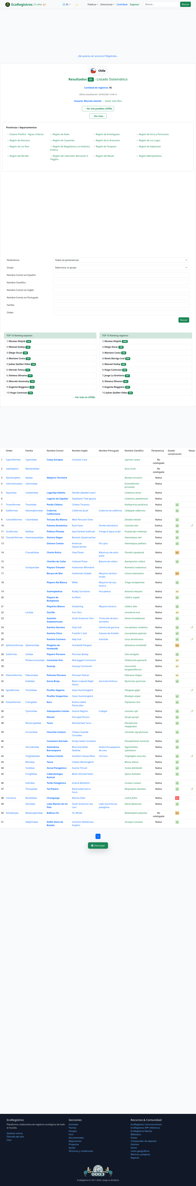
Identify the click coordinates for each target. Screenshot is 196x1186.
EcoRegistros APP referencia (145, 1127)
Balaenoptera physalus (136, 812)
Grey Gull (77, 627)
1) (18, 341)
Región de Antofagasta (108, 134)
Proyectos (74, 1144)
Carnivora (11, 797)
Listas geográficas (140, 1151)
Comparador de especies (144, 1141)
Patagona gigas (132, 690)
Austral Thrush (79, 767)
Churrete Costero (56, 732)
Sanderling (77, 606)
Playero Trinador (56, 567)
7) (116, 375)
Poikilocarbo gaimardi (136, 660)
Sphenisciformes (14, 645)
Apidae (29, 477)
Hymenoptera (13, 477)
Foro (71, 1134)
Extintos (135, 1144)
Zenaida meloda (133, 519)
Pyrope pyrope (132, 717)
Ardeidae (30, 681)
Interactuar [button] (106, 4)
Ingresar (134, 4)
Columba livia (131, 525)
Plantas (72, 1127)
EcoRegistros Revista (141, 1131)
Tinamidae (30, 504)
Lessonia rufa (131, 711)
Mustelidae (31, 797)
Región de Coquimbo (64, 140)
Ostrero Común (55, 543)
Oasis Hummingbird (82, 696)
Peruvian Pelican (80, 675)
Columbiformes (14, 519)
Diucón (50, 717)
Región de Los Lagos (149, 140)
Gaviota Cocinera (56, 639)
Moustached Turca (81, 723)
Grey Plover (78, 552)
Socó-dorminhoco (108, 681)
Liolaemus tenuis (133, 492)
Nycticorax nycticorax (135, 681)
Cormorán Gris (55, 660)
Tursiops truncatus (134, 821)
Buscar (185, 4)
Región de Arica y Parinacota (154, 134)
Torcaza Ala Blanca (57, 519)
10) (19, 392)
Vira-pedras (105, 591)
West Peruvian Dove (82, 519)
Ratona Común (55, 756)
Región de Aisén (61, 134)
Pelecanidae (31, 675)
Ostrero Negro (55, 537)
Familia (10, 305)
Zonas (134, 1147)
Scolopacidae (32, 567)
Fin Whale (77, 812)
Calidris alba (131, 606)
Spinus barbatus (133, 773)
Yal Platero (53, 788)
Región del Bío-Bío (19, 155)
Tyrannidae (31, 711)
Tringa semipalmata (134, 582)
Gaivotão (103, 639)
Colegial (103, 711)
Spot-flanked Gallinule (83, 531)
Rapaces (135, 1157)
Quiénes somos (15, 1133)
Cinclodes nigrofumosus (136, 732)
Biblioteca (136, 1134)
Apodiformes (12, 690)
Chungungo (53, 797)
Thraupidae (31, 788)
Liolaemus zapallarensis (136, 498)
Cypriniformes (13, 459)
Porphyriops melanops (136, 531)
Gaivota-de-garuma (109, 627)
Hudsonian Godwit (81, 573)
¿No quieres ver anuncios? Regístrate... (98, 56)
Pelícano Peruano (56, 675)
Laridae (29, 612)
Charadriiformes (14, 537)
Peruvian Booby (80, 654)
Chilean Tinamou (81, 504)
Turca (50, 723)
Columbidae (31, 519)
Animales (73, 1124)
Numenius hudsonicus (136, 567)
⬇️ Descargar (98, 845)
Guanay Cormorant (82, 666)
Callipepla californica (135, 510)
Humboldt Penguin (82, 645)
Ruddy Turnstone (81, 591)
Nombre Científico (16, 282)
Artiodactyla (12, 812)
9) (20, 387)
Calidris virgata (132, 597)
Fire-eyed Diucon (81, 717)
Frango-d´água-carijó (110, 531)
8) (20, 381)
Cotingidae (31, 702)
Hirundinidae (32, 747)
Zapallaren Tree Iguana (84, 498)
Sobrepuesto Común (58, 711)
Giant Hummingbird (82, 690)
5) (21, 364)
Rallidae (29, 531)
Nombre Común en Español (21, 275)
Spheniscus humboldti (135, 645)
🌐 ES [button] (66, 4)
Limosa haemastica (134, 573)
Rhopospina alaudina (135, 788)
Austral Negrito (80, 711)
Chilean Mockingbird (83, 762)
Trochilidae (31, 690)
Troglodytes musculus (135, 756)
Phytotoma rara (132, 702)
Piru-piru (103, 543)
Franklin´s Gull (79, 633)
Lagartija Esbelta (56, 492)
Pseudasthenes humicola (137, 741)
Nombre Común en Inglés (20, 290)
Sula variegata (132, 654)
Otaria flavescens (133, 803)
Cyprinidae (31, 459)
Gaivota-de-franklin (109, 633)
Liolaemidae (31, 492)
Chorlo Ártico (54, 552)
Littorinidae (31, 483)
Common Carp (79, 459)
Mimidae (30, 762)
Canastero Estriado (57, 741)
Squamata (11, 492)
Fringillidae (31, 773)
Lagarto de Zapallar (57, 498)
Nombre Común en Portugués (22, 297)
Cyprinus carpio (132, 459)
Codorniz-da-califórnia (110, 510)
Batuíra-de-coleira (108, 561)
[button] (98, 108)
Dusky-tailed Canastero (84, 741)
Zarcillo (51, 612)
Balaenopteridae (34, 812)
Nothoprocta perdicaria (136, 504)
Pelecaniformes (14, 675)
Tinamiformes (13, 504)
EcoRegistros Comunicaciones (146, 1124)
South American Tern (83, 618)
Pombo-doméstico (108, 525)
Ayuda (72, 1147)
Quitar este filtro (113, 100)
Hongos (73, 1131)
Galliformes (12, 510)
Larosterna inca (132, 612)
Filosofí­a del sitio (15, 1136)
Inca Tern (77, 612)
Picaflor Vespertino (57, 696)
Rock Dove (77, 525)
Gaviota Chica (54, 633)
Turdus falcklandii (133, 767)
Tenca (50, 762)
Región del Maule (105, 155)
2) (18, 347)
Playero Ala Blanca (57, 582)
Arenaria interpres (133, 591)
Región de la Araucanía (108, 140)
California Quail (80, 510)
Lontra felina (131, 797)
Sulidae (29, 654)
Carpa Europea (55, 459)
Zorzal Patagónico (56, 767)
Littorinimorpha (14, 483)
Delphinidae (31, 821)
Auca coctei (130, 468)
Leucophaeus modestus (136, 627)
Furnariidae (31, 732)
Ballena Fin (53, 812)
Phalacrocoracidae (35, 660)
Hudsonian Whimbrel (83, 567)
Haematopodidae (34, 537)
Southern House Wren (83, 756)
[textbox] (121, 275)
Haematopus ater (133, 537)
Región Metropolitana (150, 155)
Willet (75, 582)
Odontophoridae (34, 510)
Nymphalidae (32, 468)
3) (17, 352)
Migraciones (75, 1141)
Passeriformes (13, 702)
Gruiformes (12, 531)
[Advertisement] (98, 31)
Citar (9, 1139)
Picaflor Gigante (55, 690)
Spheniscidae (32, 645)
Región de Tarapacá (106, 146)
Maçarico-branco (107, 606)
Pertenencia (13, 260)
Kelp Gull (76, 639)
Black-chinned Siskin (82, 773)
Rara (49, 702)
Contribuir (122, 4)
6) (18, 369)
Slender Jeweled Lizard (83, 492)
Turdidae (30, 767)
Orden (10, 312)
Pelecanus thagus (133, 675)
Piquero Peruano (56, 654)
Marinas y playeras (140, 1154)
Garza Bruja (53, 681)
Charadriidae (32, 552)
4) (18, 358)
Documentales (76, 1137)
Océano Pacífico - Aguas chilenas (27, 134)
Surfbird (76, 597)
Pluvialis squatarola (134, 552)
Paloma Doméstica (57, 525)
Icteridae (30, 782)
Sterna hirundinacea (135, 618)
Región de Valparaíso (150, 146)
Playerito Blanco (56, 606)
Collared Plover (80, 561)
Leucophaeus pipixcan (136, 633)
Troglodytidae (32, 756)
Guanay (51, 666)
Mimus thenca (132, 762)
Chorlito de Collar (56, 561)
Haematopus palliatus (135, 543)
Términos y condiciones (81, 1151)
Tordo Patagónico (56, 782)
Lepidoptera (12, 468)
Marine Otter (78, 797)
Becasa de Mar (55, 573)
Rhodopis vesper (133, 696)
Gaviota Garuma (56, 627)
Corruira (103, 756)
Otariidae (30, 803)
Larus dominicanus (134, 639)
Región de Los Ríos (19, 146)
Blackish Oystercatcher (84, 537)
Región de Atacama (20, 140)
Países (134, 1137)
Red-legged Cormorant (84, 660)
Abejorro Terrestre (57, 477)
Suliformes (11, 654)
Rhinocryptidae (33, 723)
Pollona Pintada (55, 531)
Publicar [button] (92, 4)
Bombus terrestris (133, 477)
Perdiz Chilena (54, 504)
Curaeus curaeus (133, 782)
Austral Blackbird (81, 782)
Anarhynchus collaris (135, 561)
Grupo (10, 267)
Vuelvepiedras (54, 591)
